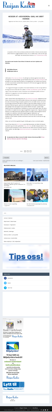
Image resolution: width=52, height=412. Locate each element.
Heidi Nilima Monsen (17, 22)
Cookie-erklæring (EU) (9, 410)
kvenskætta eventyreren (39, 80)
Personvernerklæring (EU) (20, 410)
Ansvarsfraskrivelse (35, 410)
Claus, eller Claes (27, 126)
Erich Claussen (20, 124)
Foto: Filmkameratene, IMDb (40, 55)
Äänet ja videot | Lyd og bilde (11, 235)
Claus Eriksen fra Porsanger (31, 99)
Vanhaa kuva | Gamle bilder (10, 238)
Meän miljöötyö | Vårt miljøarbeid (12, 242)
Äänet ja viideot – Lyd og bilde (36, 22)
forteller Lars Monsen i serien (33, 90)
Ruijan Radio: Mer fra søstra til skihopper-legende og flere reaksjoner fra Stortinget (14, 185)
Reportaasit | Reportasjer (10, 222)
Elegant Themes (23, 408)
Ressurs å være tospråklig (10, 204)
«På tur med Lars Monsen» (17, 78)
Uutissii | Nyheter (8, 218)
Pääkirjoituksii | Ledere (9, 228)
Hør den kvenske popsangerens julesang (37, 204)
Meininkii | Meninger (9, 232)
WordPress (35, 408)
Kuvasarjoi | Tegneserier (10, 225)
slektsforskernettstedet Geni (26, 129)
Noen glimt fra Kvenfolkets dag (35, 183)
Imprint (28, 410)
